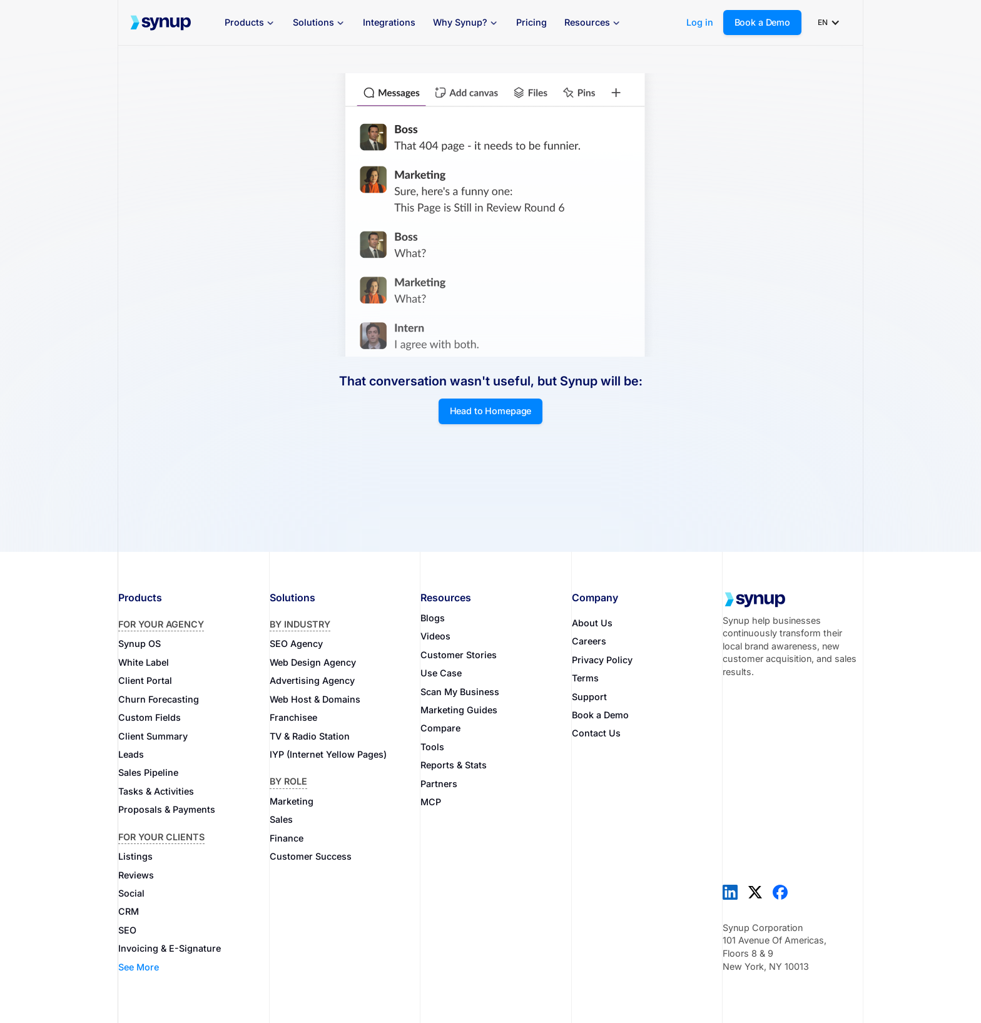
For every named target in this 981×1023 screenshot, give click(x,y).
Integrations (389, 22)
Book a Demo (762, 22)
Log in (699, 23)
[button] (250, 23)
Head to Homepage (491, 410)
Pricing (531, 22)
